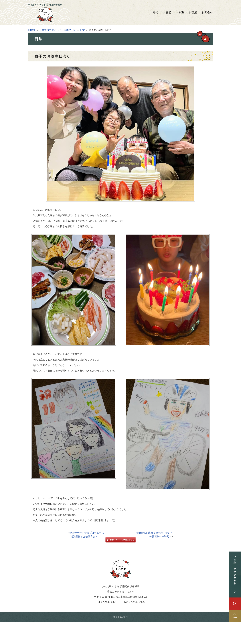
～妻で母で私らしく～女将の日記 (57, 30)
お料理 (180, 12)
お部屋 (193, 12)
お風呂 (167, 12)
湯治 (155, 12)
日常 (82, 30)
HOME (32, 30)
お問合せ (207, 12)
